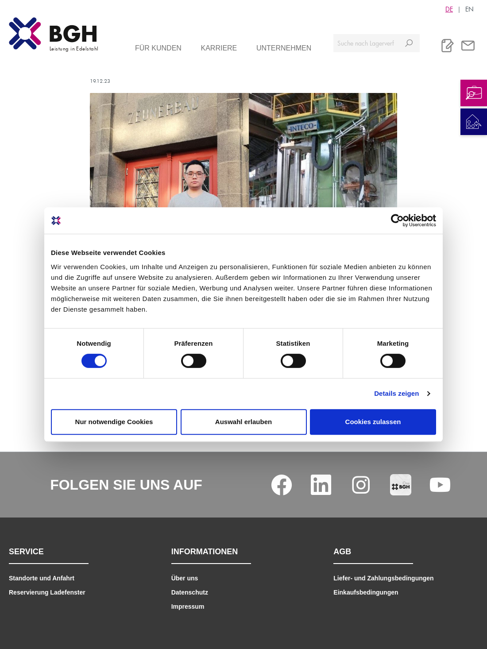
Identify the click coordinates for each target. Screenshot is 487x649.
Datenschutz (189, 592)
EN (469, 8)
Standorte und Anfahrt (41, 578)
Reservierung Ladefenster (47, 592)
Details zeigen (396, 393)
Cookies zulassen (373, 421)
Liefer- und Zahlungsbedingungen (383, 578)
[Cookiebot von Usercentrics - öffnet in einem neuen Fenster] (397, 220)
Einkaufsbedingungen (365, 592)
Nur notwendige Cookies (114, 421)
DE (449, 8)
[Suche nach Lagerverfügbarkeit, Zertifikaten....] (365, 43)
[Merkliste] (447, 45)
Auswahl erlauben (243, 421)
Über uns (184, 578)
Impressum (188, 606)
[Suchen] (409, 43)
